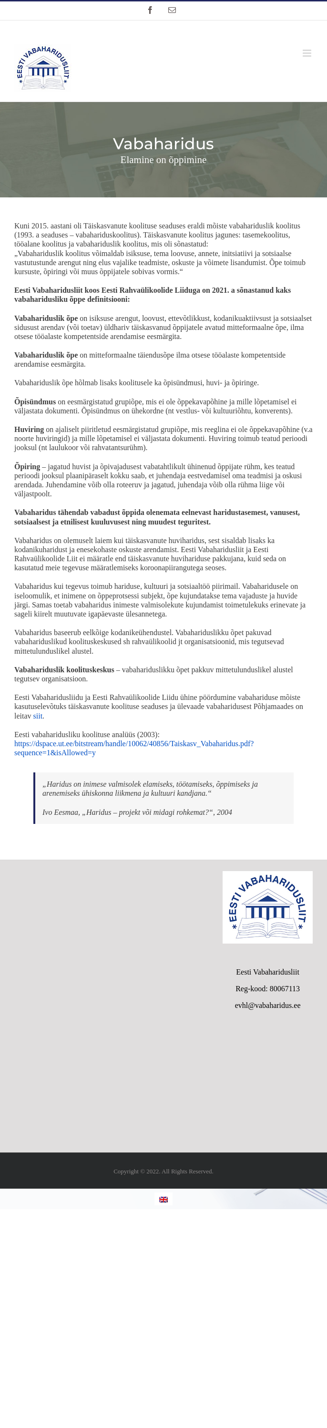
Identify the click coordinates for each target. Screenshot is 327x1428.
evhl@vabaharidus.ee (268, 1005)
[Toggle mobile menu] (308, 53)
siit (38, 716)
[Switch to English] (163, 1198)
